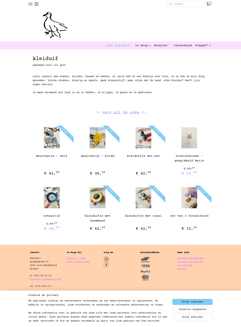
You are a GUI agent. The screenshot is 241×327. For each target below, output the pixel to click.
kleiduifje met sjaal (143, 216)
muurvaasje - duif (51, 156)
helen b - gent (76, 258)
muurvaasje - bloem (97, 156)
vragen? (203, 45)
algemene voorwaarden (190, 258)
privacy (182, 269)
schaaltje (51, 216)
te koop (143, 45)
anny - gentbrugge (78, 262)
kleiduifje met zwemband (97, 218)
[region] (98, 313)
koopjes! (161, 45)
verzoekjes (183, 45)
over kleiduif (118, 45)
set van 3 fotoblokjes (189, 216)
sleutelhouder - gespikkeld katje (189, 158)
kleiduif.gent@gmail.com (45, 279)
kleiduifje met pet (143, 156)
